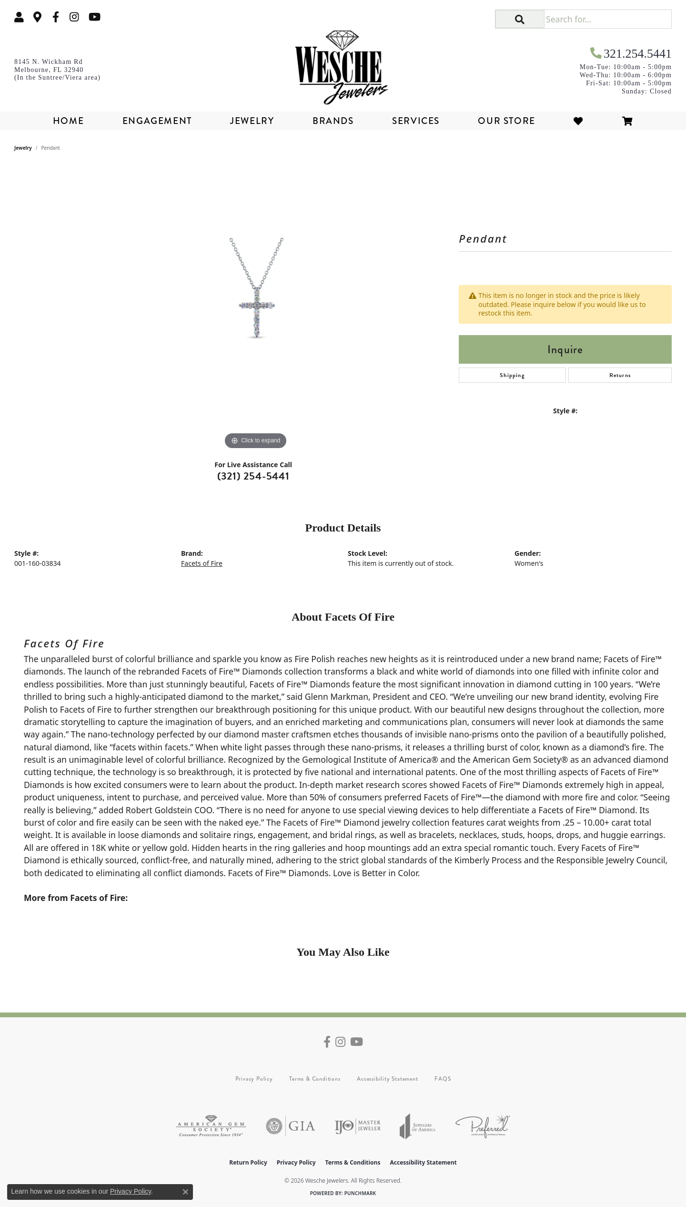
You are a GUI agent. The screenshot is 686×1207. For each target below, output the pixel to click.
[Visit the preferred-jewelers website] (483, 1126)
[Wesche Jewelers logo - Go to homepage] (343, 64)
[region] (256, 309)
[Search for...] (607, 19)
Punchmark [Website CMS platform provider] (360, 1193)
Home (68, 121)
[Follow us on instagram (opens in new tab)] (74, 17)
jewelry (23, 147)
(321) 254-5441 (253, 476)
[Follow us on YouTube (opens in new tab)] (95, 17)
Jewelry (252, 121)
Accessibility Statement (387, 1079)
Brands (333, 121)
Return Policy (248, 1162)
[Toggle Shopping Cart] (628, 121)
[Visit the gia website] (290, 1126)
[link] (37, 17)
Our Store (506, 121)
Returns (620, 375)
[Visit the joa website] (418, 1126)
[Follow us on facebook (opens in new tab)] (55, 17)
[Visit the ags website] (211, 1126)
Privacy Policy (254, 1079)
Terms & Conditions (314, 1079)
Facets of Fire (201, 563)
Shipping (512, 375)
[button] (19, 17)
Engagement (157, 121)
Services (416, 121)
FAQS (442, 1079)
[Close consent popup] (185, 1192)
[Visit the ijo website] (357, 1126)
